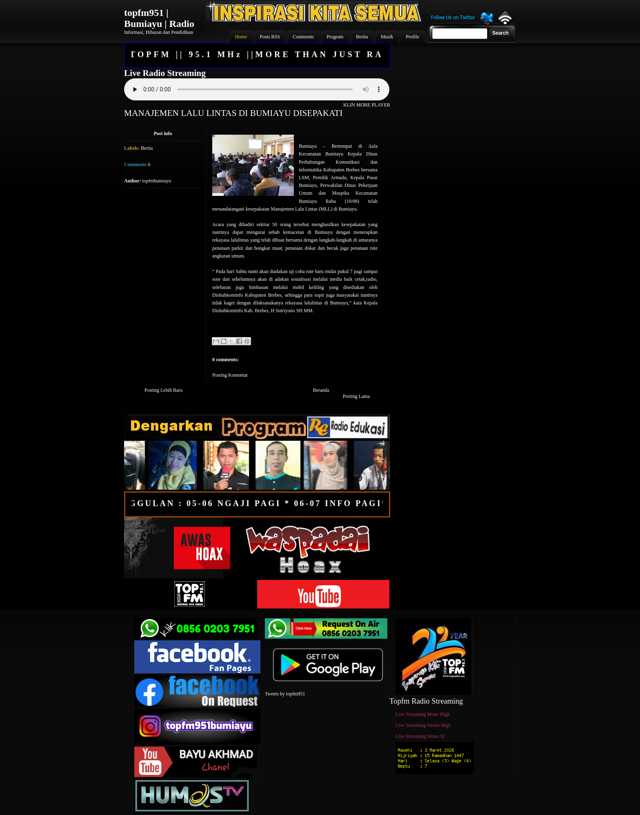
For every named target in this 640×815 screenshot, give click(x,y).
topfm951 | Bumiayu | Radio (159, 18)
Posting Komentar (230, 375)
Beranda (321, 390)
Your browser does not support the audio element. (256, 89)
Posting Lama (356, 396)
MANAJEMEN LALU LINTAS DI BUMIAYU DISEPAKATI (233, 113)
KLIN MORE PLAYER (366, 105)
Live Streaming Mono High (423, 714)
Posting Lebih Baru (163, 390)
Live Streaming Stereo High (423, 725)
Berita (147, 148)
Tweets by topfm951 (285, 694)
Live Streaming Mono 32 (420, 736)
